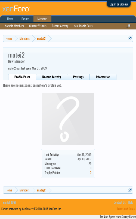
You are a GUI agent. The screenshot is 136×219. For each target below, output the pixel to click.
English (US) (9, 202)
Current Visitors (38, 26)
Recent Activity (51, 77)
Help (130, 202)
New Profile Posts (83, 26)
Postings (78, 77)
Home (10, 19)
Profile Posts (22, 77)
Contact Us (120, 202)
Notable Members (14, 26)
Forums (25, 19)
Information (103, 77)
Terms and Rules (126, 209)
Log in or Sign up (119, 4)
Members (43, 19)
